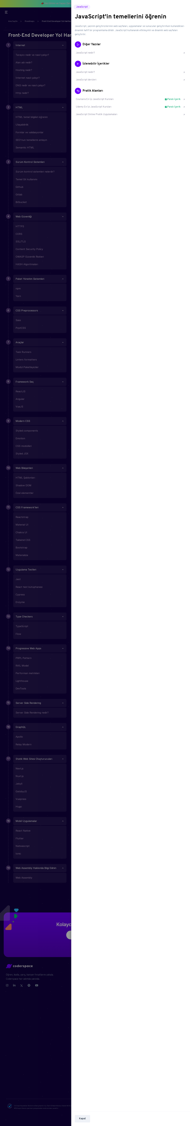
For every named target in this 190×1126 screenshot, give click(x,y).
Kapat (82, 1118)
